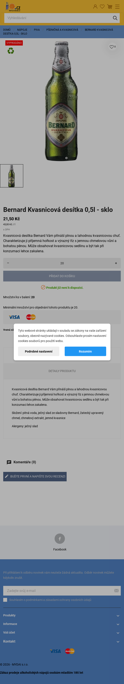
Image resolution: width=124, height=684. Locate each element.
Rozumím (85, 351)
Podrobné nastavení (38, 351)
